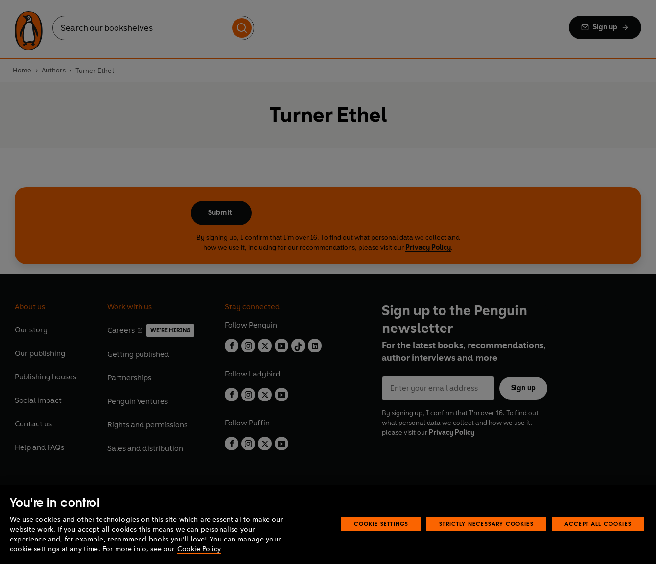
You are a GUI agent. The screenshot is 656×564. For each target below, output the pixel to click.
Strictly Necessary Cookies (486, 523)
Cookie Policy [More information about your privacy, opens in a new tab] (199, 549)
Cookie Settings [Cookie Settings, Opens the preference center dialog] (381, 523)
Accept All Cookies (598, 523)
